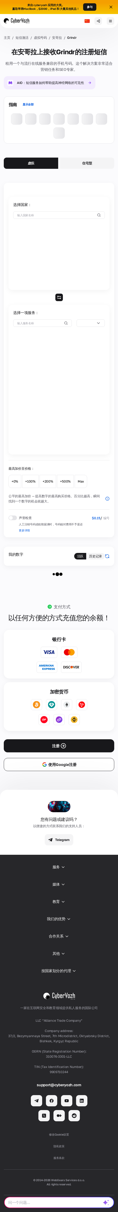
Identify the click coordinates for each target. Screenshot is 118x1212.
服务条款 (59, 1158)
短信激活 (22, 38)
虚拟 (31, 163)
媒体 (59, 884)
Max (81, 481)
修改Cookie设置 (59, 1134)
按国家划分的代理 (59, 971)
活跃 (80, 556)
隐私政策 (59, 1146)
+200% (48, 481)
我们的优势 (59, 919)
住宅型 (87, 163)
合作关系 (59, 936)
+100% (30, 481)
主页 (7, 38)
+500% (65, 481)
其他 (59, 953)
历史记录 (95, 556)
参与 (90, 7)
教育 (59, 901)
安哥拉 (57, 38)
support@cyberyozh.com (59, 1084)
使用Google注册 (59, 764)
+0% (15, 481)
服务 (59, 867)
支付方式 (62, 606)
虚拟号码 (40, 38)
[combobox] (91, 323)
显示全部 (28, 104)
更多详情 (24, 530)
